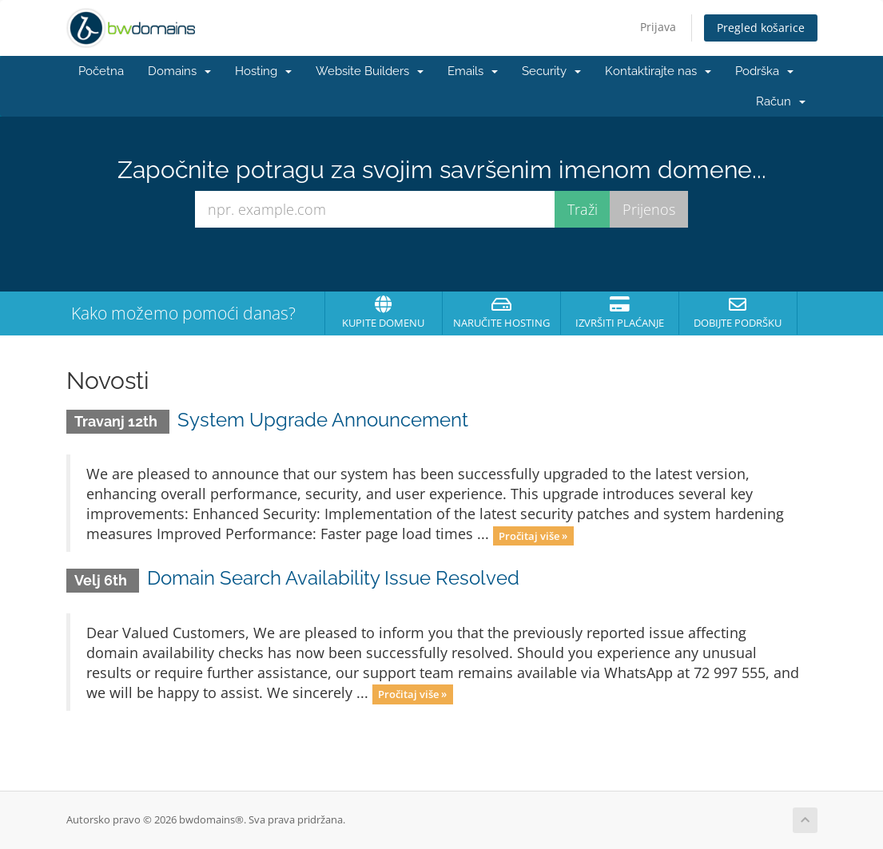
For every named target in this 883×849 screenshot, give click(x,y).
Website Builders (370, 71)
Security (551, 71)
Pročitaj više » (533, 535)
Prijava (658, 26)
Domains (179, 71)
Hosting (263, 71)
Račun (780, 101)
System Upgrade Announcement (322, 419)
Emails (472, 71)
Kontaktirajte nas (658, 71)
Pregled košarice (761, 27)
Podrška (764, 71)
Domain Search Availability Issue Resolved (333, 577)
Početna (101, 71)
